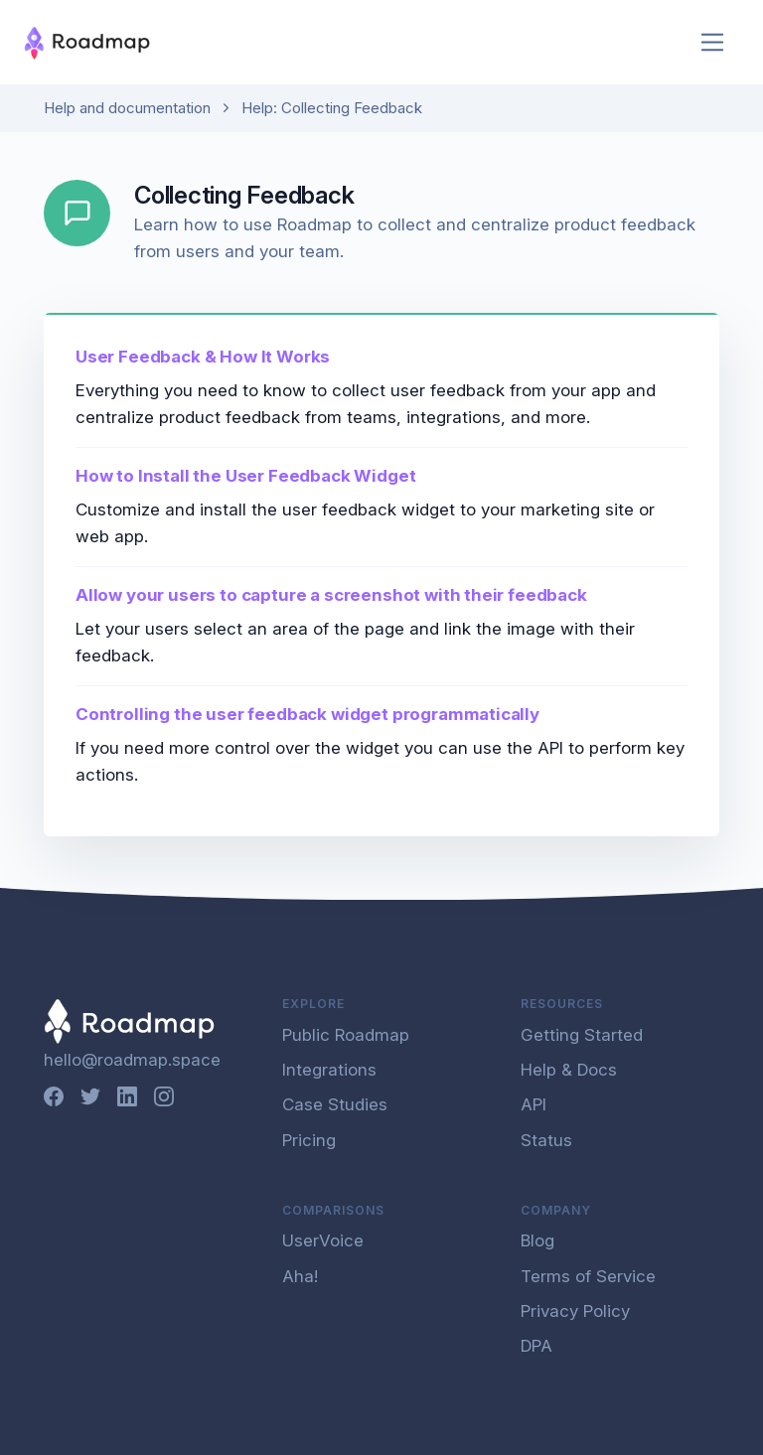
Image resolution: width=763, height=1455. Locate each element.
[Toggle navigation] (713, 42)
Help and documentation (127, 107)
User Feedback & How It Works (203, 356)
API (533, 1104)
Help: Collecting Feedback (331, 107)
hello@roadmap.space (132, 1060)
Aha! (300, 1276)
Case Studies (334, 1104)
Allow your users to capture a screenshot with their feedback (331, 595)
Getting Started (582, 1035)
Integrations (329, 1070)
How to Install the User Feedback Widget (245, 476)
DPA (536, 1346)
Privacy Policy (575, 1311)
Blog (537, 1240)
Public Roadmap (345, 1035)
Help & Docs (569, 1070)
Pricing (309, 1140)
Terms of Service (588, 1276)
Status (546, 1140)
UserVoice (323, 1240)
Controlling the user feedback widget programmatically (307, 714)
